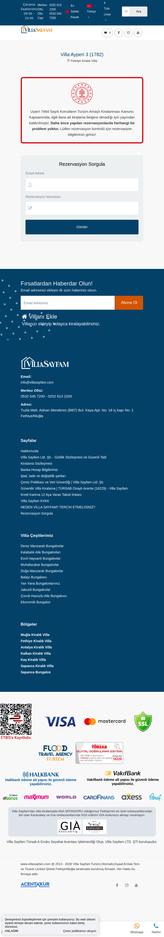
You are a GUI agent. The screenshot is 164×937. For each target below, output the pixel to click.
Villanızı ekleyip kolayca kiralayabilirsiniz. (61, 323)
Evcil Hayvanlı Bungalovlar (41, 558)
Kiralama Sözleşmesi (36, 463)
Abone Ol (129, 303)
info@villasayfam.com (37, 382)
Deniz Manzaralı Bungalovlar (42, 546)
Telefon (156, 928)
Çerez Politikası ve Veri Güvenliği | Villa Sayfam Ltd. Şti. (62, 482)
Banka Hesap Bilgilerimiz (39, 470)
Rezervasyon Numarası (43, 197)
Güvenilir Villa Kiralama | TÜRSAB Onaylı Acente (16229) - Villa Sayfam (74, 488)
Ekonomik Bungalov (35, 602)
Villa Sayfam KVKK (35, 501)
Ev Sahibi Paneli (72, 11)
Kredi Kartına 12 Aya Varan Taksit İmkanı (51, 495)
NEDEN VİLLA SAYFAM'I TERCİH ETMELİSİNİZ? (58, 507)
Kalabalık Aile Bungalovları (41, 552)
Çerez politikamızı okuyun (79, 931)
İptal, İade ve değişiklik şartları (43, 476)
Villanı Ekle (39, 316)
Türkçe (91, 11)
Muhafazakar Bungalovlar (40, 565)
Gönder (82, 227)
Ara (138, 11)
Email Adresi (34, 173)
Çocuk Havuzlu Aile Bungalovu (44, 596)
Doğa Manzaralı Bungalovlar (42, 571)
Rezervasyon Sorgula (37, 513)
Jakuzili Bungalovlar (35, 590)
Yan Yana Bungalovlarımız (40, 583)
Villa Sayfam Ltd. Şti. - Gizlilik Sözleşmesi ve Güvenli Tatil (63, 457)
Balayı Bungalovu (34, 577)
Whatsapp (137, 928)
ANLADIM (11, 931)
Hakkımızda (29, 451)
